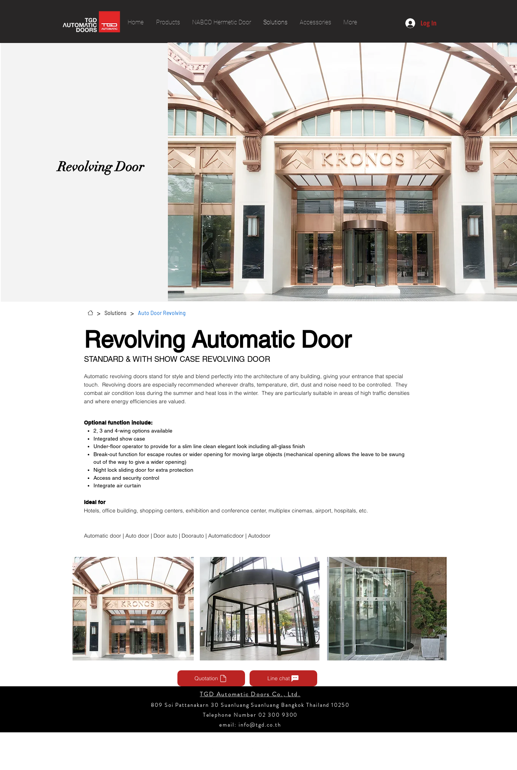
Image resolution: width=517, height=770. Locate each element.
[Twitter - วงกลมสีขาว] (298, 749)
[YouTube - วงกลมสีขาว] (231, 749)
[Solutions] (115, 312)
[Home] (90, 312)
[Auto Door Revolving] (161, 312)
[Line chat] (283, 678)
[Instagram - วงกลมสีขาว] (248, 749)
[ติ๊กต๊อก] (282, 749)
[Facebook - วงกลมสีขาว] (215, 749)
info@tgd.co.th (260, 725)
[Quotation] (211, 678)
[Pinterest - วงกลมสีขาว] (265, 749)
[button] (133, 608)
